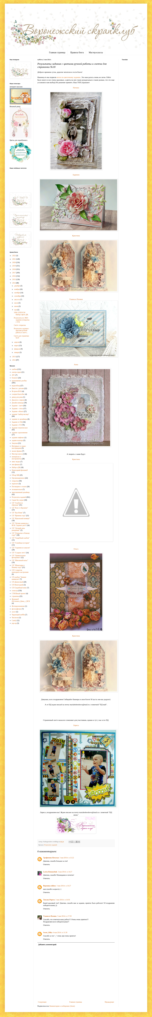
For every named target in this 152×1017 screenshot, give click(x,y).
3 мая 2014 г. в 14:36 (62, 900)
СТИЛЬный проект (19, 593)
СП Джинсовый (17, 582)
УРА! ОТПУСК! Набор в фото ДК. (21, 314)
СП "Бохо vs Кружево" (20, 508)
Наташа (76, 88)
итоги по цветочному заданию (68, 77)
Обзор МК (15, 475)
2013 (14, 357)
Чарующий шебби (18, 615)
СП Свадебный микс (19, 588)
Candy (14, 620)
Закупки (15, 443)
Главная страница (57, 52)
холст (14, 612)
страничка (15, 596)
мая (15, 310)
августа (17, 299)
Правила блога (77, 52)
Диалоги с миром (18, 400)
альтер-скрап (16, 372)
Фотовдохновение (18, 606)
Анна (76, 364)
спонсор (15, 591)
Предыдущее (109, 1002)
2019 (14, 266)
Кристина (76, 236)
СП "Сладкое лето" (18, 553)
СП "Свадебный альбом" (21, 538)
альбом (14, 369)
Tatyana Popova (49, 900)
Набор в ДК (16, 467)
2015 (14, 279)
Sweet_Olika (47, 932)
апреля (17, 342)
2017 (14, 273)
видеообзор (16, 386)
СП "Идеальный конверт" (21, 518)
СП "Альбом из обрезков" (17, 504)
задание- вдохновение (20, 433)
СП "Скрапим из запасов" (21, 548)
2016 (14, 276)
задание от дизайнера (19, 419)
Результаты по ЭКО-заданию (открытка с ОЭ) (21, 320)
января (17, 352)
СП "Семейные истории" (21, 543)
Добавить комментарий (47, 944)
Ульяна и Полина (76, 299)
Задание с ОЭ (16, 425)
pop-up (14, 623)
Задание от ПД (17, 422)
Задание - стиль (17, 408)
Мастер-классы (96, 52)
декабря (17, 286)
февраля (17, 349)
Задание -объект (17, 411)
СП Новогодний (17, 585)
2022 (14, 256)
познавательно (17, 489)
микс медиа (16, 462)
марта (16, 345)
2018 (14, 269)
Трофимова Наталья (51, 858)
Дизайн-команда (18, 403)
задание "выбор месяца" (20, 414)
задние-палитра (17, 440)
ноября (17, 289)
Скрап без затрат (18, 500)
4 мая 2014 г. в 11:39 (60, 932)
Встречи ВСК (17, 391)
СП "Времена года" (19, 516)
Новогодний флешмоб (20, 470)
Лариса (76, 725)
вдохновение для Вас (19, 381)
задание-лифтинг (18, 437)
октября (17, 293)
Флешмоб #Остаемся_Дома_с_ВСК (21, 600)
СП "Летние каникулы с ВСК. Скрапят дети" (20, 524)
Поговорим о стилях (19, 486)
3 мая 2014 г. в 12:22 (67, 858)
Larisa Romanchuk (50, 872)
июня (16, 306)
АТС (13, 375)
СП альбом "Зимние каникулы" (19, 578)
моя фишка (16, 464)
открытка (15, 481)
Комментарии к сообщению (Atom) (62, 1006)
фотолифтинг (16, 609)
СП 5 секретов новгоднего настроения (20, 571)
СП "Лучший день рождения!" (18, 529)
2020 (14, 262)
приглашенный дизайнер (21, 492)
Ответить (46, 864)
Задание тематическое (20, 428)
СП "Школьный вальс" (20, 560)
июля (16, 303)
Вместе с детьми (18, 388)
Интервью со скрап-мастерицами (19, 447)
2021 (14, 259)
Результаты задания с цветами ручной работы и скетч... (21, 331)
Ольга (76, 549)
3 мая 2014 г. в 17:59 (64, 916)
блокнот (15, 378)
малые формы (17, 451)
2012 (14, 360)
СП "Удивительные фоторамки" (19, 557)
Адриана (76, 175)
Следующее (42, 1002)
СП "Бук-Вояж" (17, 513)
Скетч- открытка (20, 325)
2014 (14, 283)
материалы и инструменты (16, 458)
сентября (17, 296)
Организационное (18, 478)
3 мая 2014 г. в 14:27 (65, 872)
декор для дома (17, 397)
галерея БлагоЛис (18, 394)
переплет (15, 484)
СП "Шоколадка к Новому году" (18, 566)
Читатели (15, 618)
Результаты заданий (50, 845)
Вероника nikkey (49, 886)
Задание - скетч (17, 406)
